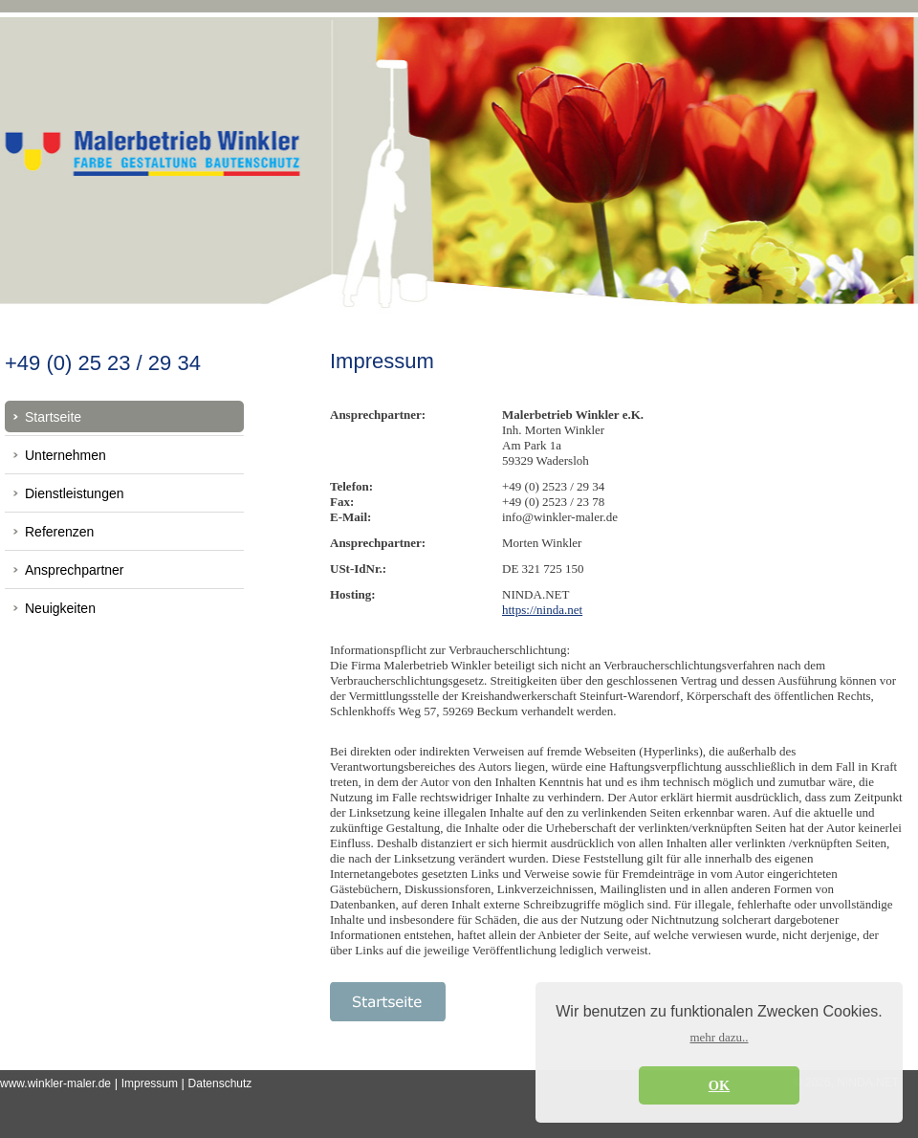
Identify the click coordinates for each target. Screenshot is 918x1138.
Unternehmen (65, 455)
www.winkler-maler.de (55, 1083)
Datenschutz (220, 1083)
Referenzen (59, 531)
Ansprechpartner (74, 570)
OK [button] (719, 1085)
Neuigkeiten (60, 608)
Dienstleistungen (74, 493)
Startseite (53, 417)
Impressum (149, 1083)
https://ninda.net (542, 609)
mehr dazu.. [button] (718, 1037)
